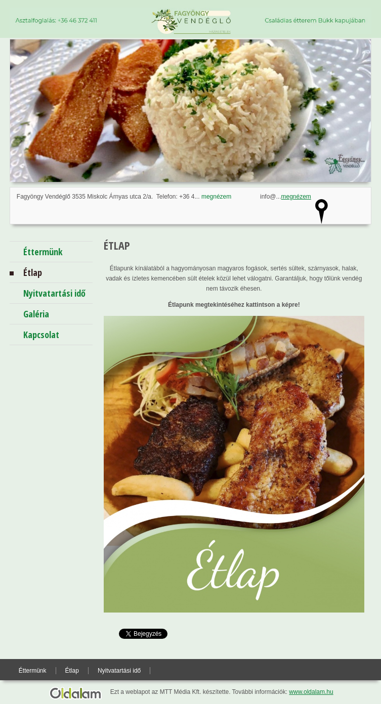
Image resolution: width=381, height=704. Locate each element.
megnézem (216, 196)
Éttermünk (43, 252)
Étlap (32, 272)
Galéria (36, 314)
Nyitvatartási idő (54, 293)
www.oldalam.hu (311, 691)
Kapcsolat (41, 334)
